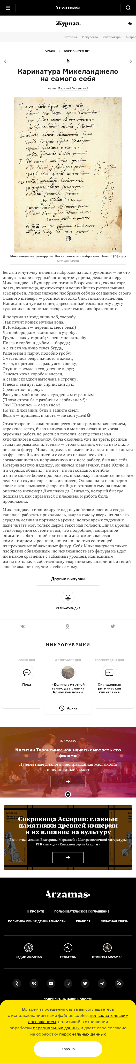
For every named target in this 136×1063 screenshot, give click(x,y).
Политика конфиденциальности (37, 921)
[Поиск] (128, 8)
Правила (83, 921)
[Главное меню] (8, 8)
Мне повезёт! (130, 24)
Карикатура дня (78, 51)
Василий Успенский (73, 88)
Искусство (90, 37)
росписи (51, 298)
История (70, 37)
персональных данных (56, 1027)
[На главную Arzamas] (68, 8)
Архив (50, 51)
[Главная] (68, 894)
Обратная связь (114, 921)
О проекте (35, 911)
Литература (111, 37)
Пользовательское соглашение (81, 911)
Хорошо (68, 1049)
